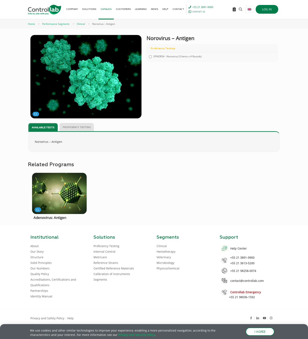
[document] (154, 169)
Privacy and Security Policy (136, 335)
